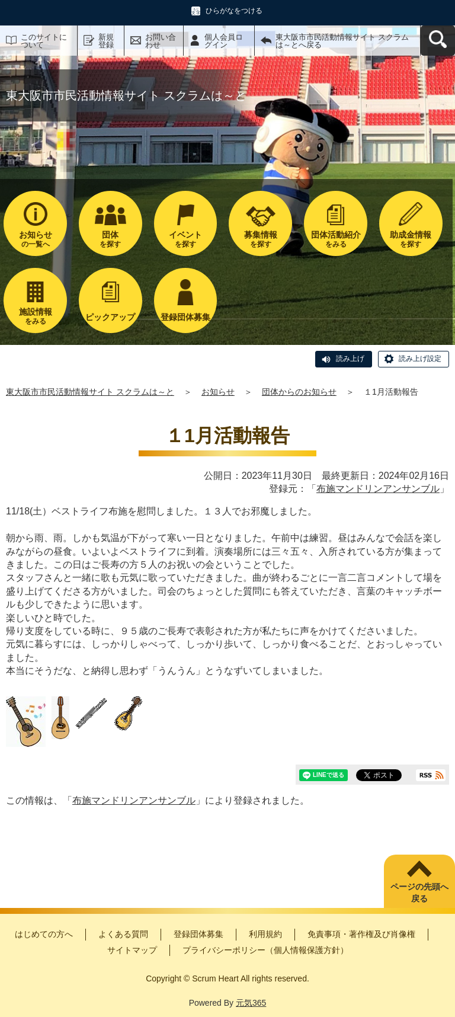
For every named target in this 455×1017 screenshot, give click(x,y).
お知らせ (218, 391)
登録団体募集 (198, 934)
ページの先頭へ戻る (419, 892)
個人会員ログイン (223, 41)
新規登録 (106, 41)
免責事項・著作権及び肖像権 (361, 934)
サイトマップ (132, 950)
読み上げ (350, 358)
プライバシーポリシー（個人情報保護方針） (265, 950)
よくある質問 (123, 934)
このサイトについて (44, 41)
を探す (110, 239)
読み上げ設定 (420, 358)
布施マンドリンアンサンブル (378, 489)
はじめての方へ (44, 934)
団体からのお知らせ (299, 391)
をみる (335, 239)
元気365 (251, 1003)
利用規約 (265, 934)
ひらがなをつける (234, 11)
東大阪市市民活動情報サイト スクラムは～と (90, 391)
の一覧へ (35, 239)
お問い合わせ (160, 41)
